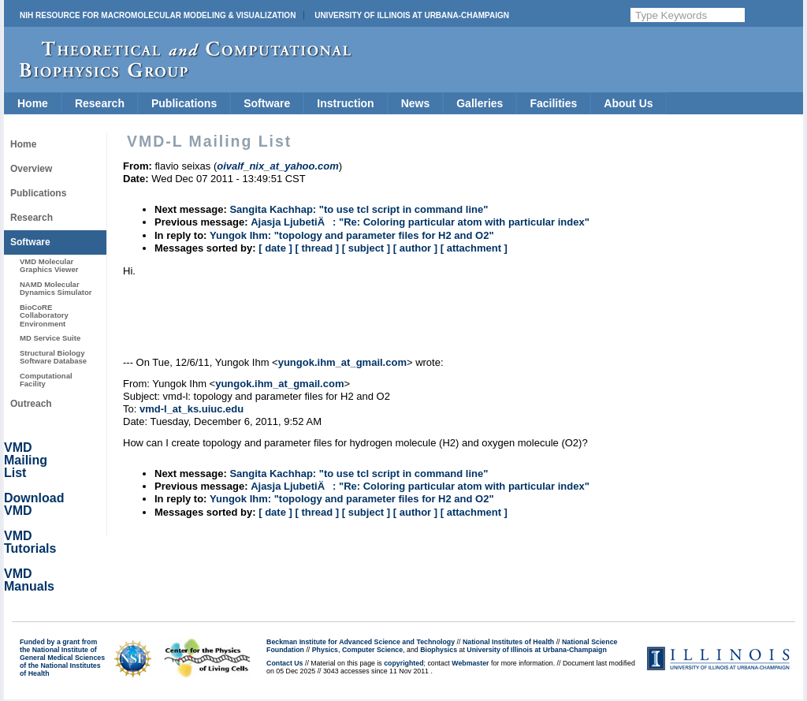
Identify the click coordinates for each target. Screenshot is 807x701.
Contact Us (284, 663)
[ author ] (415, 248)
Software (267, 103)
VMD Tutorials (30, 542)
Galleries (479, 103)
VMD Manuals (29, 580)
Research (100, 103)
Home (32, 103)
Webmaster (470, 663)
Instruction (345, 103)
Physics (325, 650)
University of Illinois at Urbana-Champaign (411, 15)
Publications (184, 103)
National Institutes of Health (508, 642)
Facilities (553, 103)
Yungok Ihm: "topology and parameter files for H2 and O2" (352, 235)
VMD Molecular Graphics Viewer (49, 265)
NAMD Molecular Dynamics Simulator (56, 288)
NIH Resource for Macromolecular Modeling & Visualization (158, 15)
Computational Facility (46, 379)
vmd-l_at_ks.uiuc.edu (191, 409)
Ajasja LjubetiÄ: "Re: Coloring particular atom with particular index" (420, 222)
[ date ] (275, 248)
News (415, 103)
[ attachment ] (474, 248)
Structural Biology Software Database (53, 357)
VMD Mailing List (25, 460)
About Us (628, 103)
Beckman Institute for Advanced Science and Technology (360, 642)
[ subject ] (366, 248)
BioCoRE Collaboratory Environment (44, 315)
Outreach (31, 403)
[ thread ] (317, 248)
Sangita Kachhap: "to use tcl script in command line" (358, 209)
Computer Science (372, 650)
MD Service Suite (50, 338)
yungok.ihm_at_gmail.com (342, 362)
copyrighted (403, 663)
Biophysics (438, 650)
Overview (31, 168)
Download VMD (34, 504)
